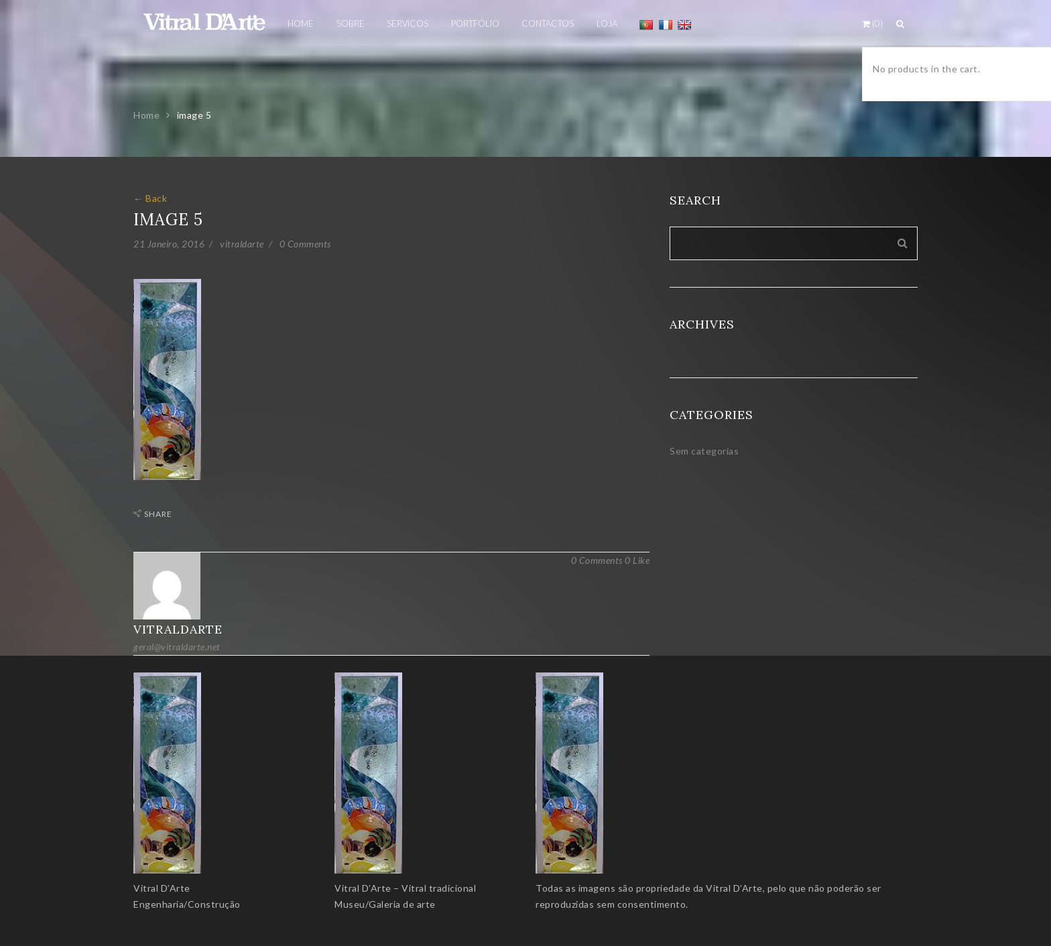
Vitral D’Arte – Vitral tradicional (405, 888)
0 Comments (305, 243)
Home (146, 115)
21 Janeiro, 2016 (168, 243)
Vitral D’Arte (161, 888)
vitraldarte (242, 243)
